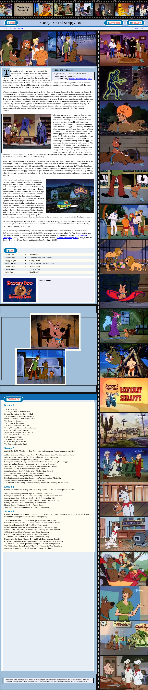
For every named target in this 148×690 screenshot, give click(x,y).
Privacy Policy (139, 28)
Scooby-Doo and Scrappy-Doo (80, 79)
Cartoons (12, 28)
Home (5, 28)
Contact (20, 28)
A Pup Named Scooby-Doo (67, 238)
